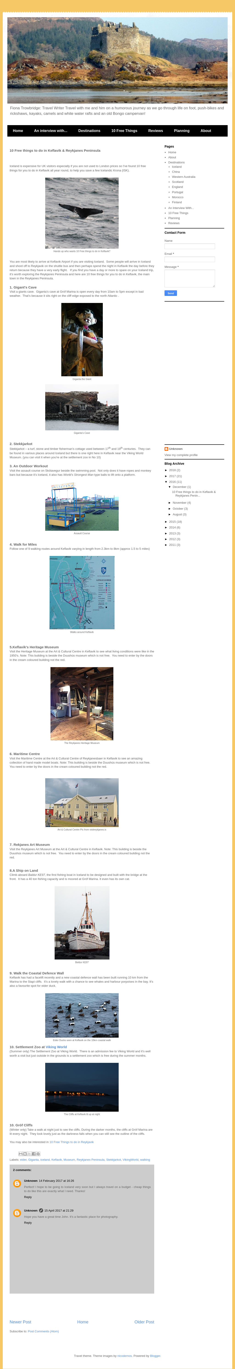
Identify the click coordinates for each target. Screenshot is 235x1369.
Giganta (33, 1159)
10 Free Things (124, 131)
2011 (173, 545)
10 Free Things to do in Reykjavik (72, 1142)
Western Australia (184, 177)
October (178, 508)
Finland (177, 202)
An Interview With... (181, 208)
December (180, 487)
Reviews (155, 131)
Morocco (178, 197)
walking (145, 1159)
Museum (69, 1159)
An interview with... (50, 131)
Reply (28, 1197)
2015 (173, 521)
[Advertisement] (82, 1306)
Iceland (177, 166)
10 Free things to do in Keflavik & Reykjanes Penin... (194, 493)
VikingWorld (130, 1159)
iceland (45, 1159)
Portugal (177, 192)
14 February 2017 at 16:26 (56, 1180)
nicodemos (125, 1356)
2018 (173, 470)
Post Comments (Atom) (43, 1331)
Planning (182, 131)
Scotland (178, 182)
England (177, 187)
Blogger (155, 1356)
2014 (173, 527)
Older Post (144, 1322)
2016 (173, 482)
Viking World (56, 1047)
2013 (173, 533)
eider (23, 1159)
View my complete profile (181, 455)
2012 (173, 539)
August (178, 514)
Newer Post (20, 1322)
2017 (173, 476)
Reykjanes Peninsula (90, 1159)
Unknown (31, 1180)
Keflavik (56, 1159)
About (206, 131)
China (176, 171)
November (180, 502)
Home (18, 131)
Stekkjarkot (113, 1159)
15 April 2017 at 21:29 (59, 1210)
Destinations (89, 131)
